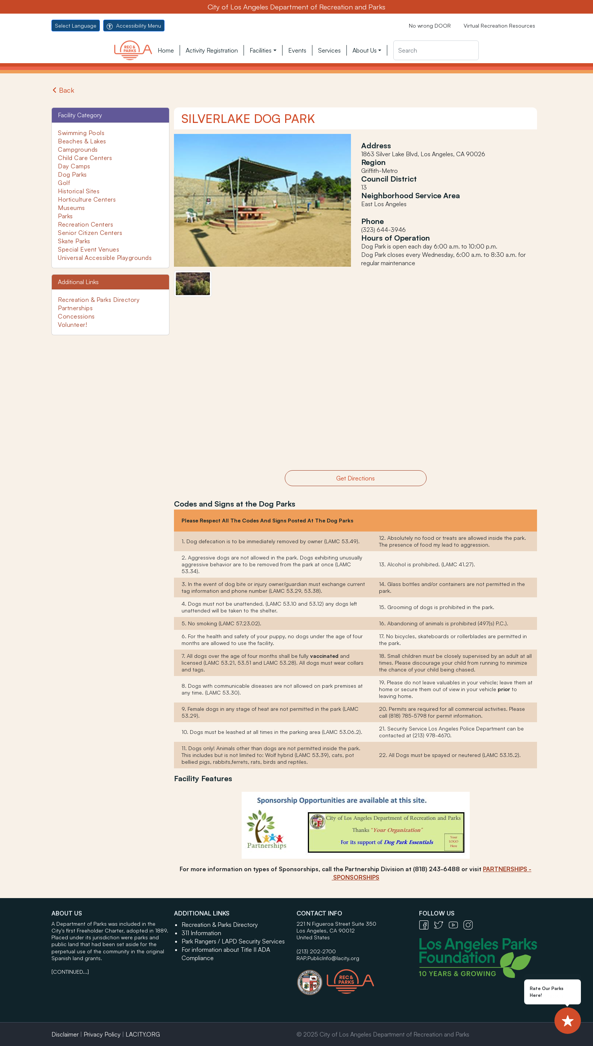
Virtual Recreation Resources (499, 25)
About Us (364, 50)
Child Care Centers (85, 158)
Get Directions (355, 478)
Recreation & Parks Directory (99, 299)
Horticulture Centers (87, 199)
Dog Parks (72, 174)
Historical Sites (78, 191)
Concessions (76, 316)
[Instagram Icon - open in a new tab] (470, 924)
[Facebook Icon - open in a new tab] (426, 924)
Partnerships (75, 308)
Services (329, 50)
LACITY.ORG (143, 1034)
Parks (65, 216)
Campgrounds (78, 149)
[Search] (436, 50)
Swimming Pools (81, 133)
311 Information (201, 933)
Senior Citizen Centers (90, 232)
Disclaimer (65, 1034)
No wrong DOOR (430, 25)
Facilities (261, 50)
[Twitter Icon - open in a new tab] (441, 924)
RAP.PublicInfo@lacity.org (327, 958)
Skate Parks (74, 241)
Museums (71, 207)
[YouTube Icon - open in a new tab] (456, 924)
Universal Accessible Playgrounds (105, 257)
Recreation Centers (85, 224)
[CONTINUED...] (70, 971)
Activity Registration (212, 50)
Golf (64, 183)
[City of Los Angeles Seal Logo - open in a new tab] (311, 979)
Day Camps (74, 166)
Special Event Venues (88, 249)
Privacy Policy (102, 1034)
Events (297, 50)
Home (166, 50)
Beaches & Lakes (82, 141)
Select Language (75, 25)
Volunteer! (72, 324)
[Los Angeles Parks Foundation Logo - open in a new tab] (480, 957)
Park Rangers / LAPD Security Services (233, 941)
